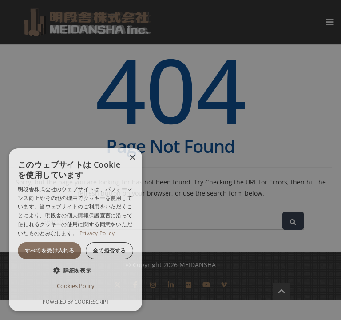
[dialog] (75, 229)
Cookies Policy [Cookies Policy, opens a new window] (76, 286)
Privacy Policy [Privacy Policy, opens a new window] (97, 233)
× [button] (132, 158)
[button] (75, 270)
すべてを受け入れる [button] (50, 250)
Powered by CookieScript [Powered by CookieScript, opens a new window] (76, 301)
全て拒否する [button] (109, 250)
